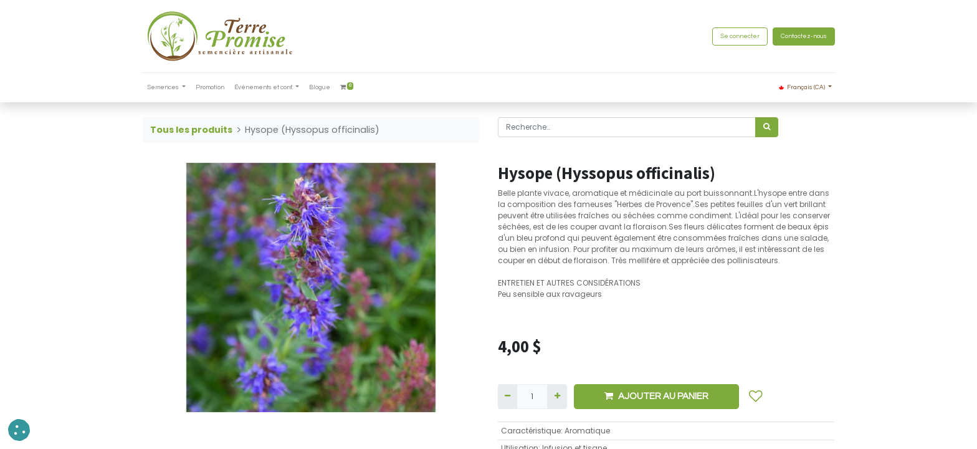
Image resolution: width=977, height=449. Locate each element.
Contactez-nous (803, 36)
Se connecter (739, 36)
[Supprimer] (507, 396)
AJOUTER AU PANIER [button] (656, 396)
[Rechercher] (766, 127)
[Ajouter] (556, 396)
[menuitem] (210, 87)
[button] (756, 396)
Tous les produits (191, 129)
